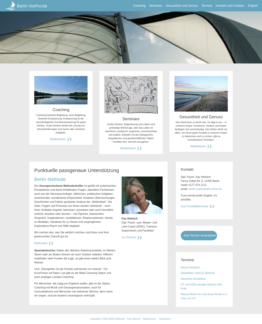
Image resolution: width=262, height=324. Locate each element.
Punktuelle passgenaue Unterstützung (76, 170)
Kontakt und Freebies (230, 5)
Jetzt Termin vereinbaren (199, 235)
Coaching (139, 5)
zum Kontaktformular (195, 206)
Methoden (41, 243)
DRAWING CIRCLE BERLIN (198, 273)
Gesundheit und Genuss (182, 5)
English (253, 5)
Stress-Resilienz (190, 267)
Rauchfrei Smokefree (193, 278)
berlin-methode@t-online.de (205, 189)
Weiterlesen (58, 139)
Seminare (155, 5)
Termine (207, 5)
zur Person (129, 237)
